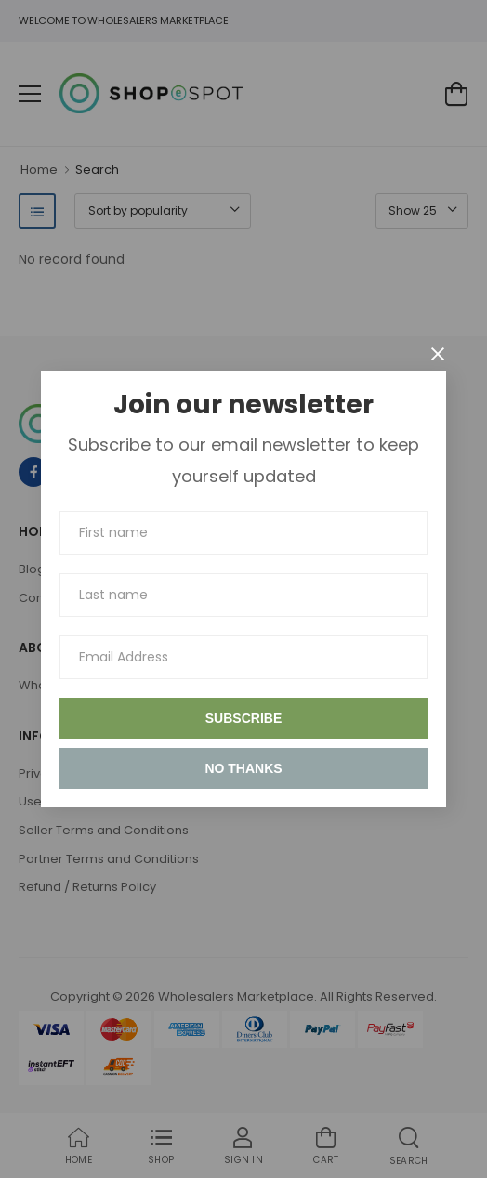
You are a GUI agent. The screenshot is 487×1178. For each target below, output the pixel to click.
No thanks (243, 768)
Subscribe (243, 718)
